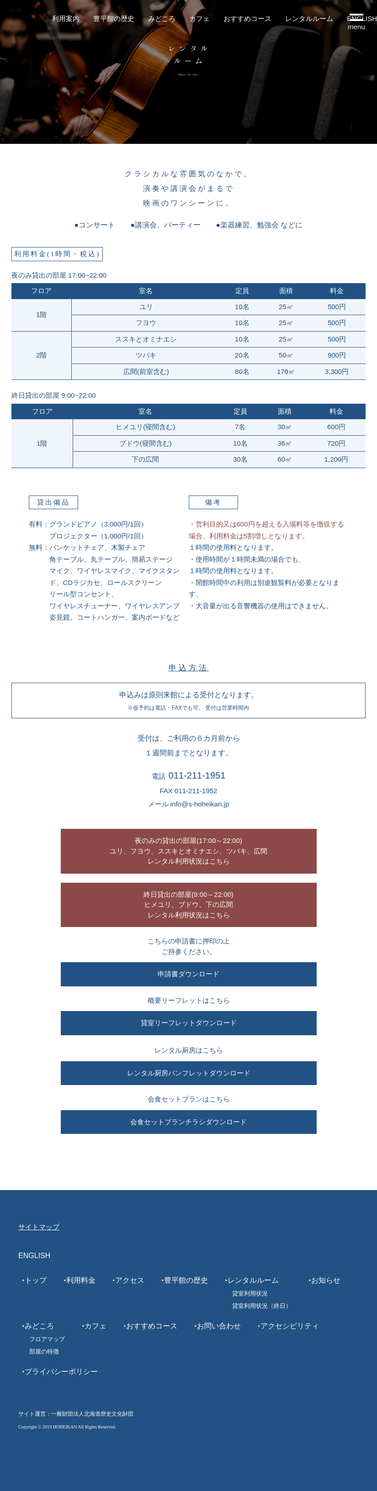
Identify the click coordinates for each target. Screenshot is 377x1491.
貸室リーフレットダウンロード (189, 1023)
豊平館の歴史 (113, 18)
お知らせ (325, 1280)
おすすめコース (247, 18)
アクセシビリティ (289, 1326)
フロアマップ (47, 1339)
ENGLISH (34, 1255)
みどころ (161, 18)
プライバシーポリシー (61, 1371)
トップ (36, 1280)
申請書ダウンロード (188, 974)
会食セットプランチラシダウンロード (188, 1122)
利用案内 (66, 18)
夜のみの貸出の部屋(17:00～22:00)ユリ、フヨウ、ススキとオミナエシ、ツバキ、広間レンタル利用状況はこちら (188, 851)
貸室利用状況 (250, 1293)
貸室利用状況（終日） (262, 1305)
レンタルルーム (309, 18)
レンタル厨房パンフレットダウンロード (188, 1073)
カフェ (199, 18)
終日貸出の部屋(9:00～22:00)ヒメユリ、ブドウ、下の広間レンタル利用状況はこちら (188, 904)
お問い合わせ (219, 1326)
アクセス (129, 1280)
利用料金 (81, 1280)
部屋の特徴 (44, 1351)
